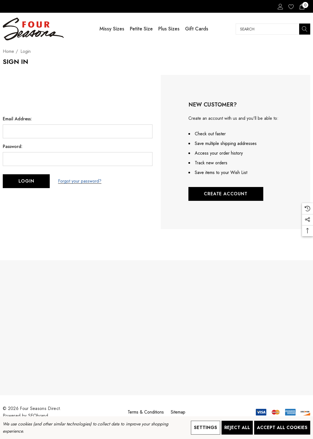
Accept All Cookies (282, 427)
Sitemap (178, 412)
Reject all (237, 427)
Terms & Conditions (146, 412)
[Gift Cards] (196, 29)
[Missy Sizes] (112, 29)
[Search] (304, 29)
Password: (12, 146)
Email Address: (17, 119)
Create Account (225, 194)
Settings (205, 427)
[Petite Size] (141, 29)
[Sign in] (280, 6)
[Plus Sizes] (169, 29)
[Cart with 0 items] (301, 6)
